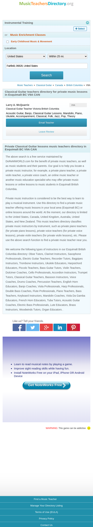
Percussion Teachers (49, 281)
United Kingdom (50, 216)
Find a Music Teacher (45, 499)
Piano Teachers (65, 291)
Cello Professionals (39, 272)
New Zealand (27, 221)
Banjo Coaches (27, 286)
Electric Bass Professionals (33, 304)
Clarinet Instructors (55, 253)
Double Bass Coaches (18, 291)
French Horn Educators (32, 300)
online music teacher (64, 175)
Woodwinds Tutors (30, 309)
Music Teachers (25, 85)
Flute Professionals (44, 291)
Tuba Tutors (54, 300)
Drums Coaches (26, 281)
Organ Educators (52, 309)
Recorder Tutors (61, 258)
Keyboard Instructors (30, 295)
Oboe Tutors (36, 253)
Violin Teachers (71, 267)
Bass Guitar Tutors (50, 267)
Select (81, 28)
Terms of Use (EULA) (46, 512)
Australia (65, 216)
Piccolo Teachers (29, 267)
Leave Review (46, 131)
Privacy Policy (46, 518)
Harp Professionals (72, 286)
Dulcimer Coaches (16, 272)
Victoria (37, 108)
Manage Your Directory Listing (46, 505)
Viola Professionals (49, 286)
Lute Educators (59, 304)
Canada (59, 85)
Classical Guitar (44, 85)
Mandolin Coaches (54, 295)
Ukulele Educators (55, 263)
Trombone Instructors (31, 263)
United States (20, 216)
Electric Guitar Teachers (36, 258)
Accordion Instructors (64, 272)
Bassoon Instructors (56, 277)
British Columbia (74, 85)
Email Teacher (46, 122)
